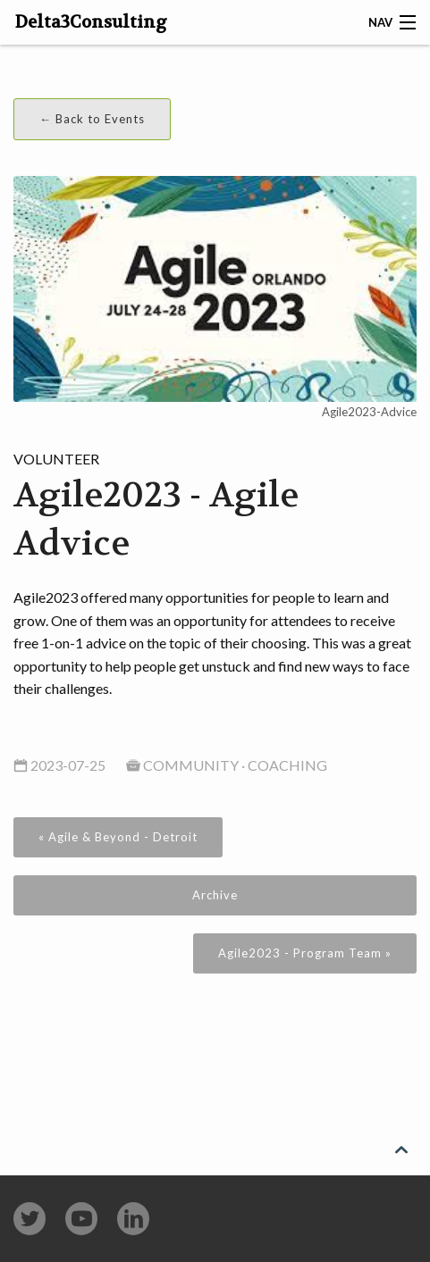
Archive (215, 895)
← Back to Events (92, 119)
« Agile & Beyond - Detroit (118, 837)
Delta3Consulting (91, 22)
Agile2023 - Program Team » (305, 953)
